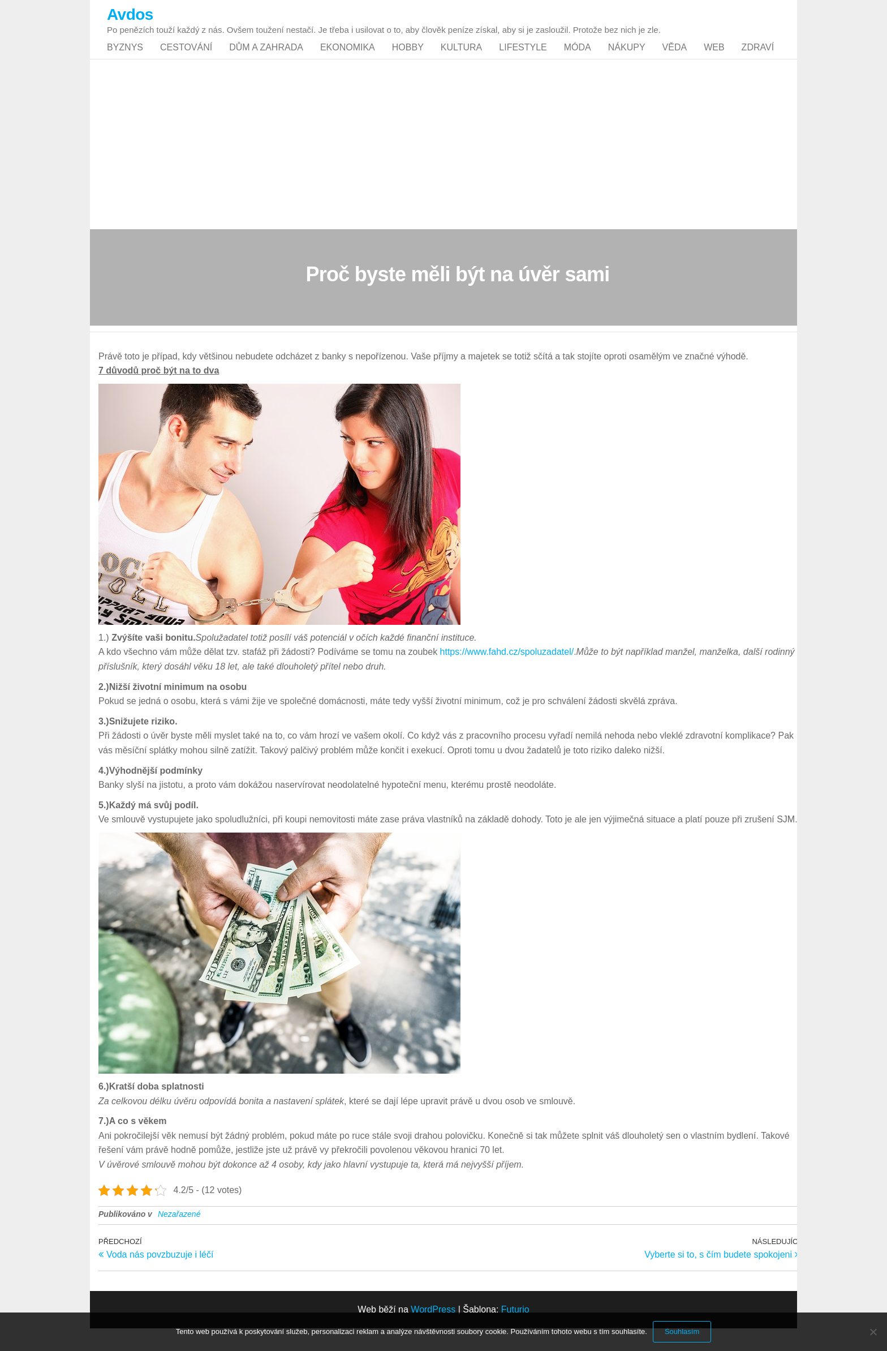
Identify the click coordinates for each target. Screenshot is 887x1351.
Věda (674, 58)
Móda (577, 58)
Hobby (408, 58)
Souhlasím (682, 1331)
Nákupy (626, 58)
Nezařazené (179, 1236)
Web (714, 58)
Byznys (125, 58)
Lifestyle (522, 58)
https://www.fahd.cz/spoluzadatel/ (507, 674)
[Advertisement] (443, 167)
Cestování (186, 58)
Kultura (462, 58)
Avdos (130, 14)
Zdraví (758, 58)
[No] (873, 1331)
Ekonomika (347, 58)
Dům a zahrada (266, 58)
